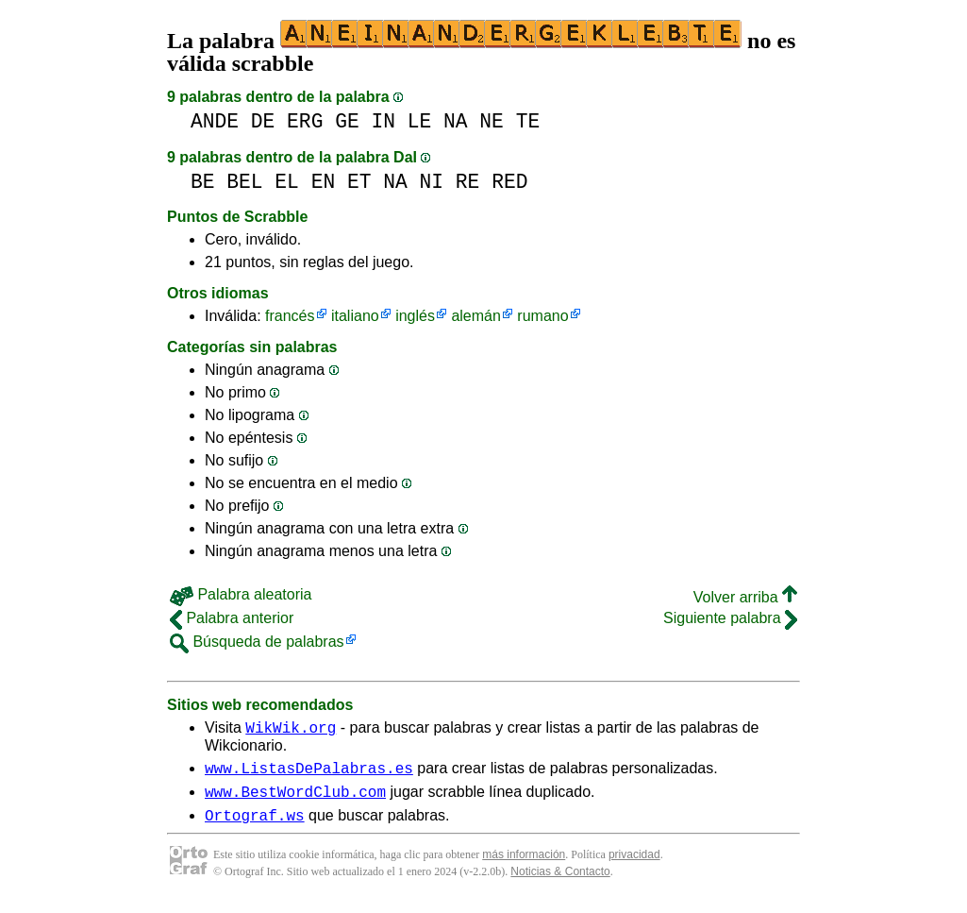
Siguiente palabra (730, 618)
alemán (475, 316)
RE (468, 181)
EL (287, 181)
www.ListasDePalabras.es (309, 773)
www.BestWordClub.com (295, 799)
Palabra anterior (231, 618)
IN (383, 121)
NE (491, 121)
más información (523, 865)
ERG (305, 121)
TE (528, 121)
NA (455, 121)
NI (432, 181)
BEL (244, 181)
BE (203, 181)
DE (263, 121)
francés (289, 316)
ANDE (215, 121)
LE (420, 121)
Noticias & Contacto (559, 882)
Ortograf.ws (255, 826)
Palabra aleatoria (240, 594)
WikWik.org (290, 729)
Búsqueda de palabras (257, 642)
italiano (355, 316)
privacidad (634, 865)
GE (347, 121)
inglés (415, 316)
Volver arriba (745, 597)
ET (359, 181)
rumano (542, 316)
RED (509, 181)
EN (323, 181)
